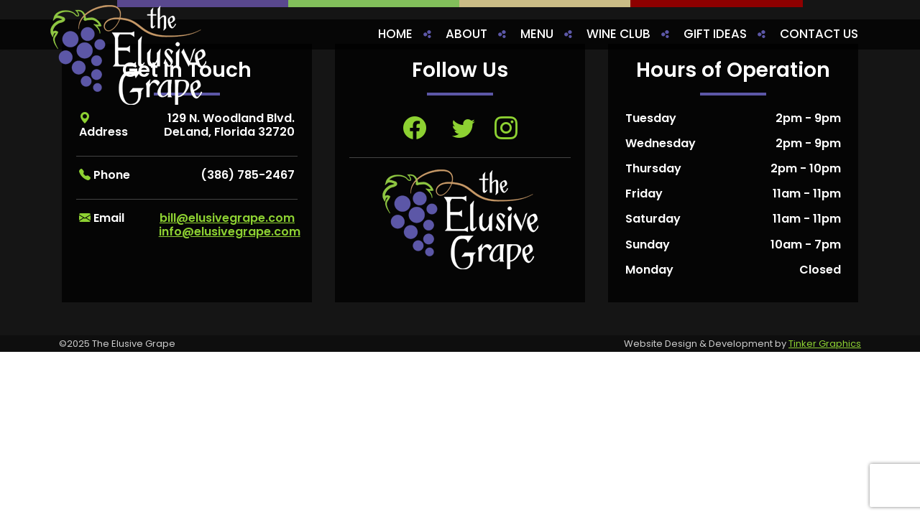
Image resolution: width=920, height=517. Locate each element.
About (466, 33)
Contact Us (819, 33)
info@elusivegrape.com (229, 231)
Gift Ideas (715, 33)
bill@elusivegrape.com (227, 218)
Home (395, 33)
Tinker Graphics (824, 343)
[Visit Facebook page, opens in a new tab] (414, 128)
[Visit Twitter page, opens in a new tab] (463, 128)
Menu (536, 33)
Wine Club (618, 33)
